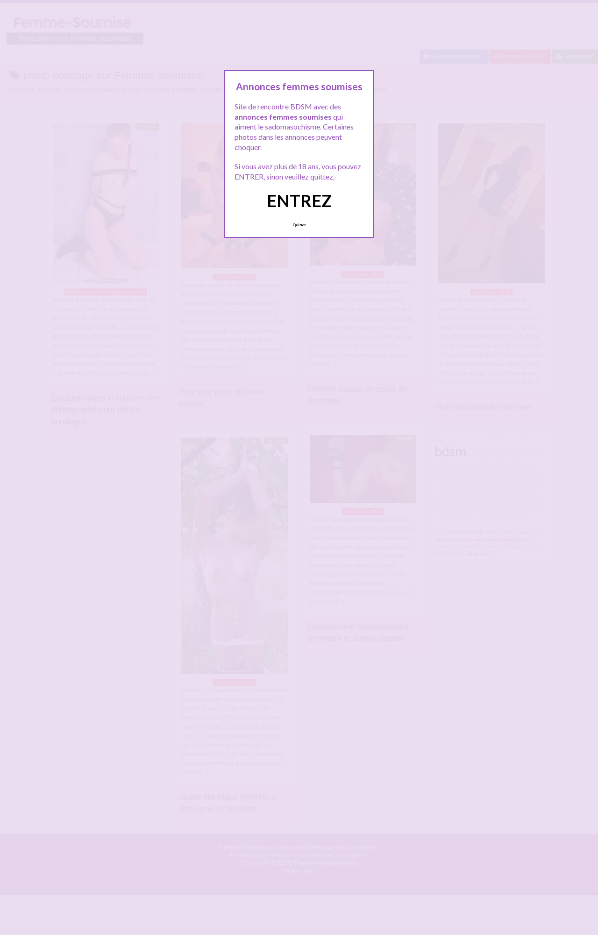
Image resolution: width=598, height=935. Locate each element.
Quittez (299, 225)
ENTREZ (299, 200)
